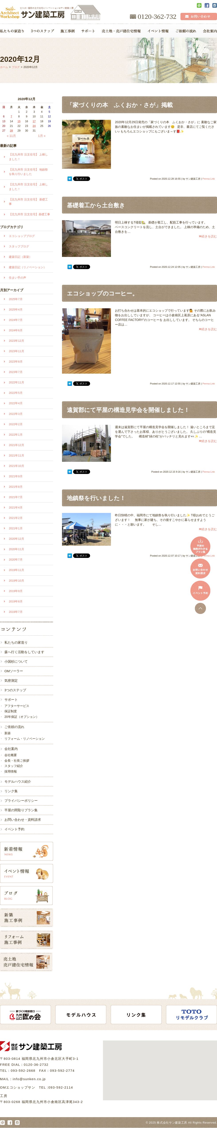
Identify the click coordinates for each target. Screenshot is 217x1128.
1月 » (41, 136)
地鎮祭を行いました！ (96, 498)
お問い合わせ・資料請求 (22, 819)
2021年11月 (16, 455)
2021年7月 (16, 497)
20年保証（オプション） (21, 716)
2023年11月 (16, 351)
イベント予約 (14, 829)
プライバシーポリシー (21, 800)
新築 (7, 733)
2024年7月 (16, 320)
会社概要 (10, 755)
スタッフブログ (19, 246)
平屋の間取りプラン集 (21, 810)
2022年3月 (16, 413)
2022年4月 (16, 403)
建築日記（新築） (20, 256)
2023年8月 (16, 361)
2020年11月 (16, 549)
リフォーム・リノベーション (24, 738)
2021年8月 (16, 486)
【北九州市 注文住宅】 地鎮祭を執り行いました (28, 172)
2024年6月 (16, 330)
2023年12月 (16, 340)
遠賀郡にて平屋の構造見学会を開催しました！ (128, 410)
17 (34, 121)
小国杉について (16, 661)
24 (34, 126)
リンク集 (11, 791)
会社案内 (11, 749)
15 (18, 121)
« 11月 (11, 136)
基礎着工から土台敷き (96, 205)
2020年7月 (16, 559)
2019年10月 (16, 580)
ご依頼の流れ (14, 727)
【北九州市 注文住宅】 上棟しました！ (28, 157)
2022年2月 (16, 424)
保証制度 (10, 711)
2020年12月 (16, 538)
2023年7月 (16, 372)
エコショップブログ (22, 236)
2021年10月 (16, 466)
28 (11, 130)
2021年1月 (16, 528)
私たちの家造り (16, 642)
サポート (11, 699)
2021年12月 (16, 445)
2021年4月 (16, 507)
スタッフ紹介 (13, 766)
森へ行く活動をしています (24, 652)
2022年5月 (16, 392)
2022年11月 (16, 382)
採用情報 (10, 771)
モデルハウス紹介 (17, 781)
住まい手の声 (17, 277)
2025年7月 (16, 299)
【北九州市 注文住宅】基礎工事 (29, 214)
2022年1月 (16, 434)
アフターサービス (16, 706)
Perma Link (208, 178)
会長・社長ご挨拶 (16, 760)
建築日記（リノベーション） (27, 267)
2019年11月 (16, 570)
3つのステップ (15, 690)
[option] (28, 1014)
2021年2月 (16, 518)
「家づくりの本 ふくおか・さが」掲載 (120, 105)
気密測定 (11, 680)
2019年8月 (16, 601)
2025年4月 (16, 309)
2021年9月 (16, 476)
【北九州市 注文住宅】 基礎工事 (28, 202)
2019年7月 (16, 612)
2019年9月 (16, 591)
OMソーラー (13, 671)
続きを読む (208, 236)
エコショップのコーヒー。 (102, 293)
